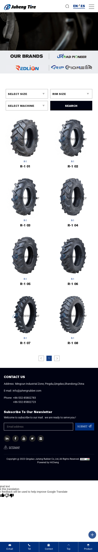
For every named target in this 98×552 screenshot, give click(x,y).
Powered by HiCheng (48, 462)
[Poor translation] (9, 495)
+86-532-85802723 (24, 401)
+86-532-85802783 (24, 397)
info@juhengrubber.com (27, 390)
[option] (49, 31)
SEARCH (71, 105)
